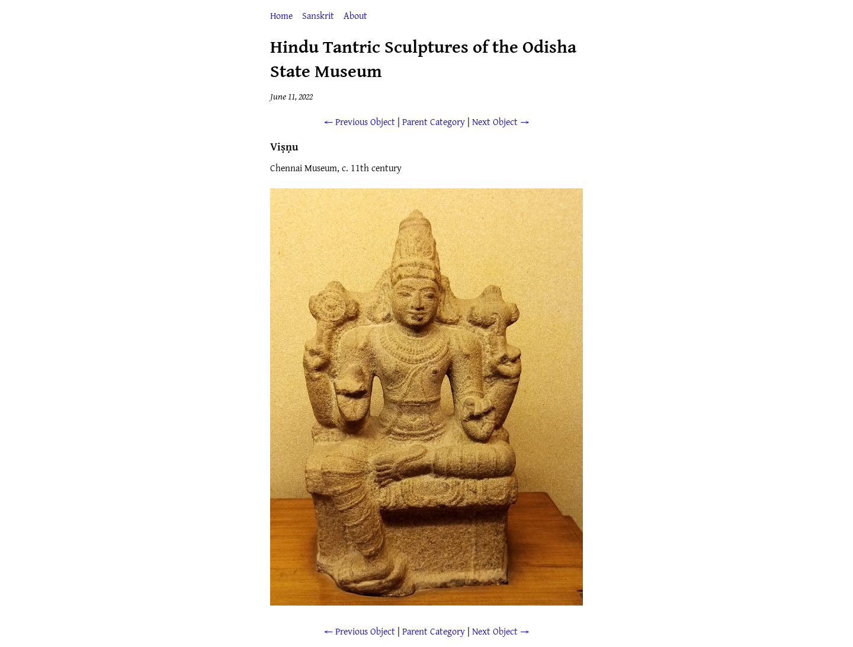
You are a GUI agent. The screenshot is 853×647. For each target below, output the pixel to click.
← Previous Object (359, 121)
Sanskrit (318, 15)
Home (281, 15)
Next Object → (500, 121)
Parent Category (433, 121)
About (355, 15)
